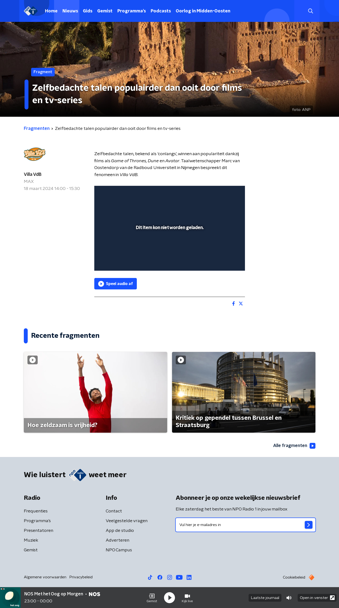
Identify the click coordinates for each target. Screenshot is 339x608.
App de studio (120, 530)
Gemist (105, 11)
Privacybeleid (81, 577)
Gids (87, 11)
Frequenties (36, 511)
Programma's (131, 11)
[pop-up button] (223, 260)
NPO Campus (119, 550)
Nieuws (70, 11)
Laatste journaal (265, 598)
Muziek (31, 540)
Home (51, 11)
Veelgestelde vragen (127, 521)
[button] (152, 598)
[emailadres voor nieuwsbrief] (245, 525)
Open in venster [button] (317, 597)
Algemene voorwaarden (45, 577)
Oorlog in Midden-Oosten (203, 11)
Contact (114, 511)
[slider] (169, 247)
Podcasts (161, 11)
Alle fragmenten (294, 446)
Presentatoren (38, 530)
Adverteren (117, 540)
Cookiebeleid (294, 577)
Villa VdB (33, 174)
